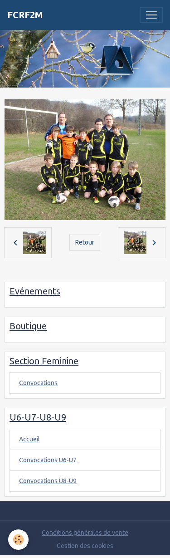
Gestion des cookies (85, 545)
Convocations (38, 383)
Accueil (29, 439)
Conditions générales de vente (85, 532)
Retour (84, 242)
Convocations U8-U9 (48, 481)
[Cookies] (18, 539)
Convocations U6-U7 (48, 460)
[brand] (25, 15)
